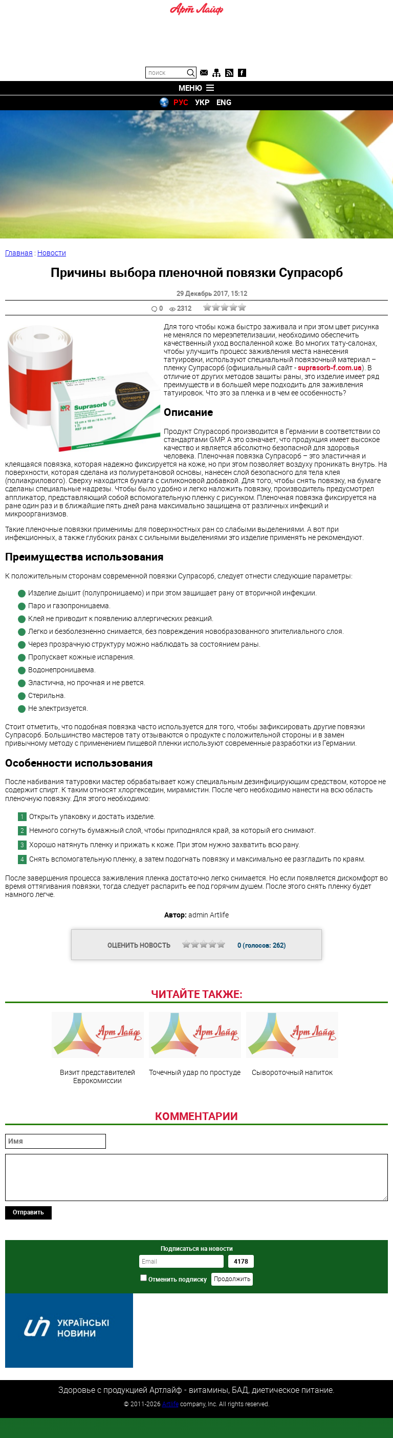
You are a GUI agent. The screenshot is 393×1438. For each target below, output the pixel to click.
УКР (202, 102)
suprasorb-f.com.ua (330, 367)
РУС (180, 102)
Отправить (28, 1282)
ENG (223, 102)
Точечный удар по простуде (195, 1114)
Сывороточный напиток (292, 1114)
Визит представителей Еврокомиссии (98, 1118)
